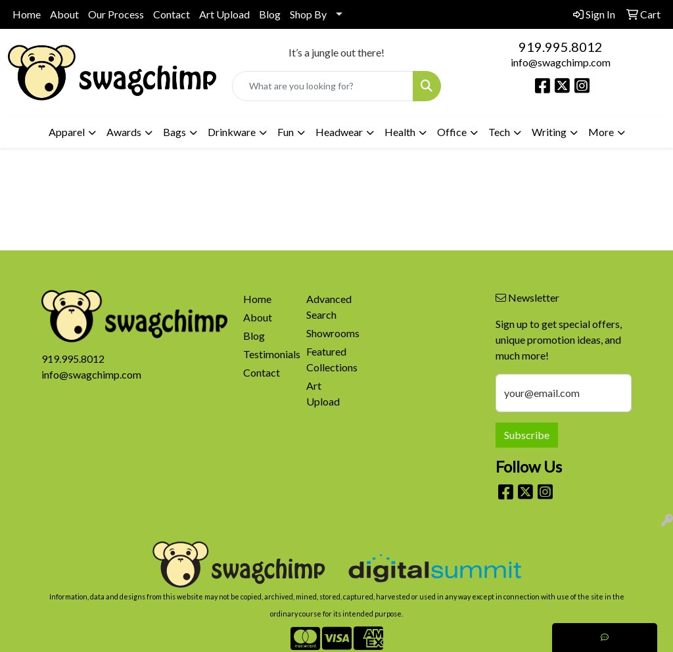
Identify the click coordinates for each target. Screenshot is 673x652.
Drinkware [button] (232, 132)
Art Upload (224, 14)
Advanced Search (329, 306)
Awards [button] (123, 132)
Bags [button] (174, 132)
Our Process (116, 14)
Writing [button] (549, 132)
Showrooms (330, 333)
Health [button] (399, 132)
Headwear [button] (339, 132)
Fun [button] (285, 132)
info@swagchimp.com (561, 62)
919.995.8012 (561, 47)
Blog (270, 14)
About (64, 14)
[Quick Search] (322, 86)
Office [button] (452, 132)
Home (26, 14)
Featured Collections (330, 359)
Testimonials (266, 354)
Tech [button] (499, 132)
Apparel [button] (67, 132)
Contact (171, 14)
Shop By (308, 14)
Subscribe (526, 435)
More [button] (601, 132)
